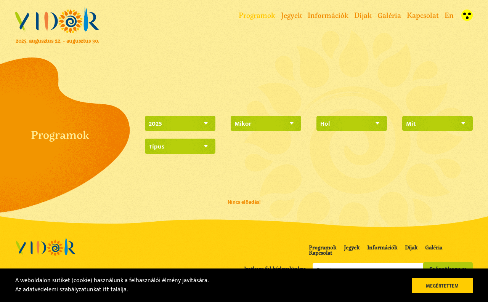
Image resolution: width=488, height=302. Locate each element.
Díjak (363, 15)
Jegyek (291, 15)
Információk (328, 15)
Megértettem (442, 286)
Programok (257, 15)
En (449, 15)
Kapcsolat (423, 15)
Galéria (389, 15)
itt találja (115, 289)
